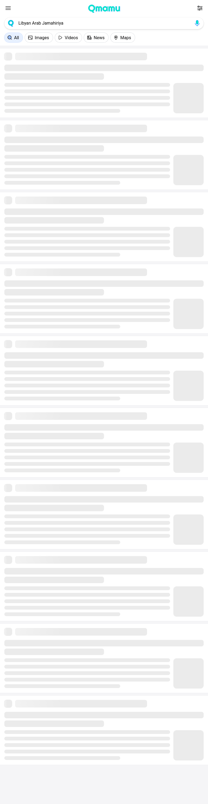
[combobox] (104, 23)
